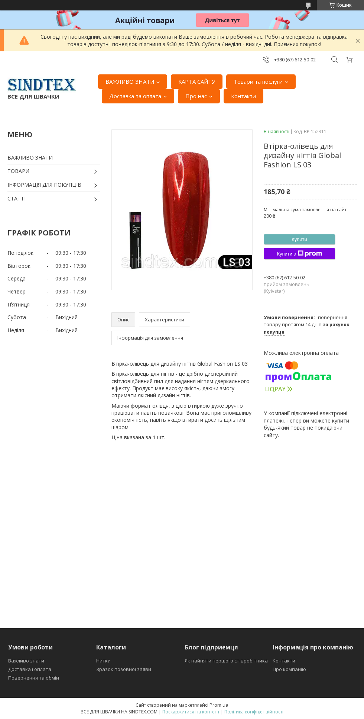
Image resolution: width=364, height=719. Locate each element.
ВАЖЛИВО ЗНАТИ (129, 81)
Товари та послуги (258, 81)
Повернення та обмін (33, 677)
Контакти (243, 96)
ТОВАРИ (18, 170)
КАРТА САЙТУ (196, 81)
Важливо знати (26, 660)
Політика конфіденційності (253, 712)
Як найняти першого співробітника (226, 660)
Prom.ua (218, 705)
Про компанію (289, 669)
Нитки (103, 660)
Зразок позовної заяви (123, 669)
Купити (299, 239)
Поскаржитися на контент (191, 712)
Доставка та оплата (135, 96)
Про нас (196, 96)
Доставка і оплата (29, 669)
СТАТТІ (16, 198)
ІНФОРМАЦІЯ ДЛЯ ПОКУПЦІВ (44, 184)
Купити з (299, 253)
